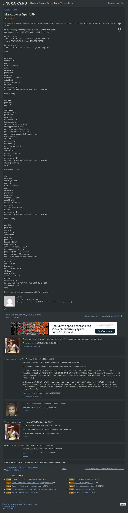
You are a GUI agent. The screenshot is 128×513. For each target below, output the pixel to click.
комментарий (17, 359)
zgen (24, 407)
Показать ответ (28, 346)
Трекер (63, 3)
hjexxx (19, 297)
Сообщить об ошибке (9, 506)
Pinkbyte (26, 343)
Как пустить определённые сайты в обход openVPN (32, 489)
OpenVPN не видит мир (83, 483)
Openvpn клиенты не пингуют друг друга (28, 486)
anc (24, 453)
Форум (56, 3)
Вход (123, 3)
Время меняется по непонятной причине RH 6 (103, 316)
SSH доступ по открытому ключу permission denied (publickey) (23, 316)
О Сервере (5, 504)
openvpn (10, 18)
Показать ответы (28, 396)
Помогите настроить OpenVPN (86, 486)
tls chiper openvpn (81, 489)
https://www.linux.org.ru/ (9, 508)
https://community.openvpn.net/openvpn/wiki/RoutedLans (44, 403)
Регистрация (113, 3)
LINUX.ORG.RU (15, 3)
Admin (14, 10)
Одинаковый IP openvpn (83, 479)
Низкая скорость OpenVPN (22, 492)
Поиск (70, 3)
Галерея (42, 3)
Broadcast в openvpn (82, 492)
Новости (34, 3)
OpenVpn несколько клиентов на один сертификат (32, 483)
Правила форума (16, 504)
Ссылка (7, 309)
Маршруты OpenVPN (19, 14)
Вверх (123, 504)
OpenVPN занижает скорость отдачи (26, 479)
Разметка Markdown (30, 504)
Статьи (50, 3)
